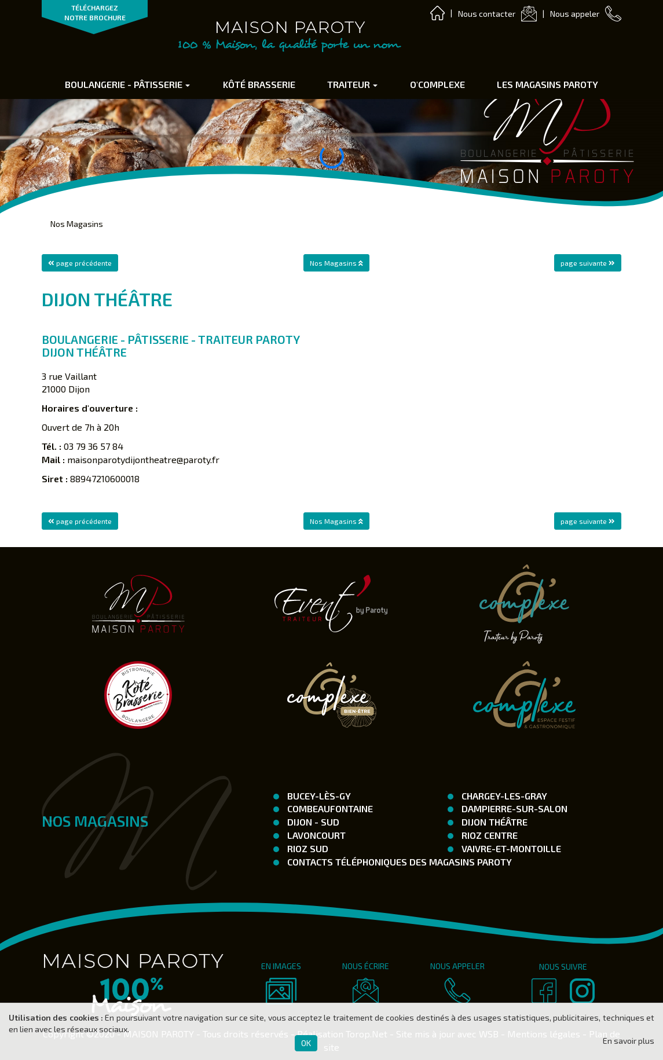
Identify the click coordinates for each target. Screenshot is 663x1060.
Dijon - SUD (312, 821)
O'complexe (437, 84)
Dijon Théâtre (493, 821)
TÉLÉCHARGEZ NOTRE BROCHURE (95, 12)
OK (306, 1043)
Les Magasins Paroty (547, 84)
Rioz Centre (488, 835)
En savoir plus (628, 1041)
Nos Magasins (76, 224)
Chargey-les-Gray (503, 795)
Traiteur (352, 84)
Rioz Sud (306, 848)
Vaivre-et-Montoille (510, 848)
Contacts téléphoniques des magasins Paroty (398, 861)
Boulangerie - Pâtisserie (127, 84)
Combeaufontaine (329, 808)
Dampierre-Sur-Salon (513, 808)
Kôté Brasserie (259, 84)
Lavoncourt (315, 835)
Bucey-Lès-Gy (318, 795)
